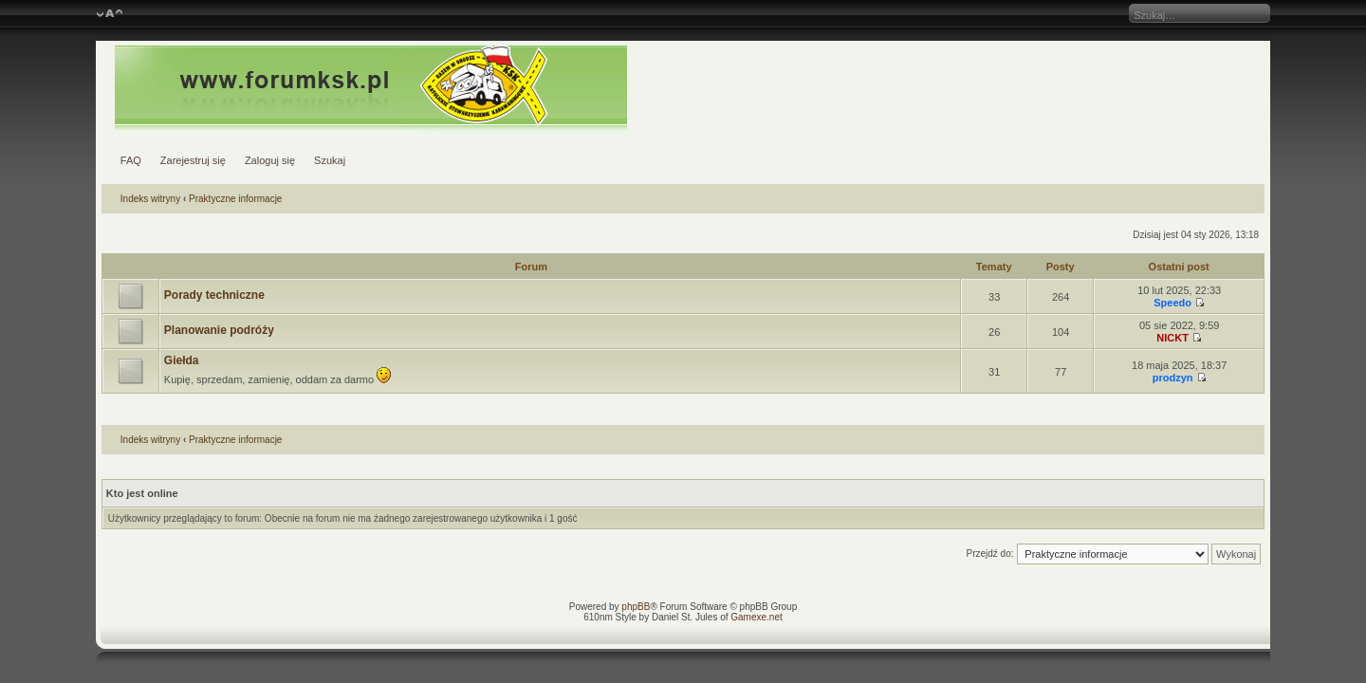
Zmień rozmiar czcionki (109, 14)
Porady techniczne (214, 295)
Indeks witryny (150, 199)
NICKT (1172, 337)
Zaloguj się (270, 160)
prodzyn (1173, 377)
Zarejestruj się (193, 160)
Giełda (181, 360)
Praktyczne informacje (235, 199)
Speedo (1172, 302)
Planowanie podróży (219, 330)
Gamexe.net (756, 617)
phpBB (635, 606)
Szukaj (329, 160)
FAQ (130, 160)
